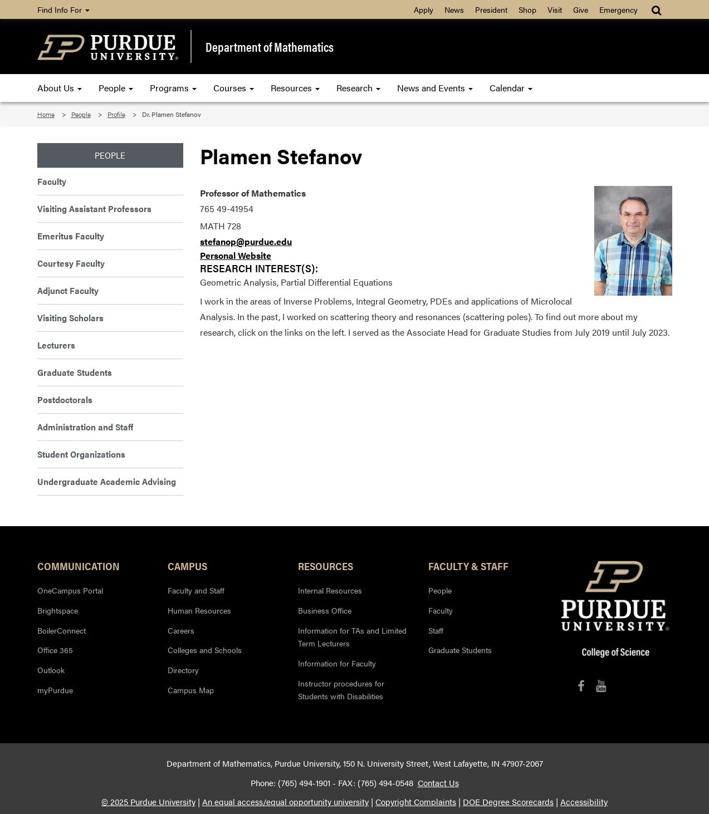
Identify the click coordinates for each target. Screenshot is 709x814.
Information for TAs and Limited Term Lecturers (352, 637)
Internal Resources (330, 590)
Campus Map (191, 689)
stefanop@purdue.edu (246, 241)
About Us (59, 87)
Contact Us (438, 783)
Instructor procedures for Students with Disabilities (341, 690)
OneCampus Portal (70, 590)
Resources (295, 87)
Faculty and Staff (196, 590)
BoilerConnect (61, 630)
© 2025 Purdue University (148, 802)
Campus (187, 565)
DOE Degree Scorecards (508, 802)
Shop (527, 9)
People (116, 87)
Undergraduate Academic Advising (106, 481)
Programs (173, 87)
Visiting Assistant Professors (94, 208)
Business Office (324, 610)
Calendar (511, 87)
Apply (423, 9)
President (491, 9)
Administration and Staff (85, 426)
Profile (116, 114)
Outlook (51, 669)
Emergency (618, 9)
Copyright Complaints (415, 802)
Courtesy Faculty (71, 263)
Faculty (51, 181)
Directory (183, 669)
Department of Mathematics (270, 47)
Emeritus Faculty (70, 235)
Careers (181, 630)
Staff (435, 630)
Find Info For (63, 9)
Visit (554, 9)
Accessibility (584, 802)
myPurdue (55, 689)
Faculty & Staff (468, 565)
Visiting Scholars (70, 317)
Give (580, 9)
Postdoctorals (64, 399)
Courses (233, 87)
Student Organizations (81, 454)
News (454, 9)
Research (358, 87)
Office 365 (55, 649)
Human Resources (199, 610)
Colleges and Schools (205, 649)
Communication (78, 565)
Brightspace (57, 610)
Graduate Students (74, 372)
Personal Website (235, 255)
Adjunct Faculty (68, 290)
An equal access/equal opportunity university (285, 802)
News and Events (435, 87)
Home (46, 114)
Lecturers (56, 345)
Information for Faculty (337, 663)
